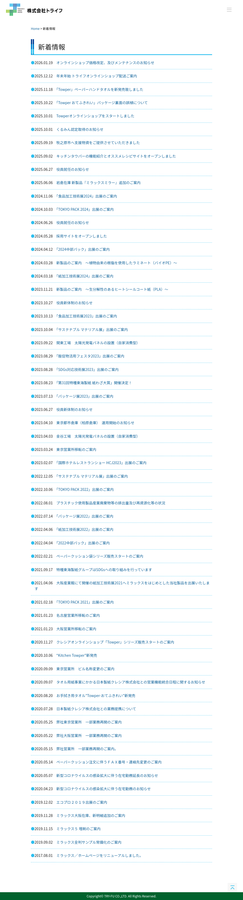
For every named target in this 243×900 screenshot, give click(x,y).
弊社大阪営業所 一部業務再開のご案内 (89, 735)
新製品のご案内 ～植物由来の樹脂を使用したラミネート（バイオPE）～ (116, 262)
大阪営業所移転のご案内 (76, 628)
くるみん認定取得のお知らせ (79, 129)
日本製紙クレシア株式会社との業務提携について (96, 708)
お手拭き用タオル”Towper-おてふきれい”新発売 (96, 695)
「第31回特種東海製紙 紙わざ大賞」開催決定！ (94, 382)
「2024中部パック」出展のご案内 (83, 249)
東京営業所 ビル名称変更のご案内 (85, 668)
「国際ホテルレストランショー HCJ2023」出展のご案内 (101, 462)
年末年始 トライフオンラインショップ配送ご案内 (96, 75)
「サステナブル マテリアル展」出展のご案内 (92, 329)
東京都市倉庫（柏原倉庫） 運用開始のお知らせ (95, 422)
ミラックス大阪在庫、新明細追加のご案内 (90, 815)
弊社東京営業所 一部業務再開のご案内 (89, 722)
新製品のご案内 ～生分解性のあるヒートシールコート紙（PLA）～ (112, 289)
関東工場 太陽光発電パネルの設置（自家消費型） (98, 342)
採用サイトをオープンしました (81, 236)
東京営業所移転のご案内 (76, 449)
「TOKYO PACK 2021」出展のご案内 (85, 602)
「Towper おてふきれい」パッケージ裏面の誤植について (102, 102)
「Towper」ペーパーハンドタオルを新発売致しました (99, 89)
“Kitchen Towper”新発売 (76, 655)
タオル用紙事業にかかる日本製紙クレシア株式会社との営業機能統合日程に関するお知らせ (130, 682)
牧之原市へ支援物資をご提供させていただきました (98, 142)
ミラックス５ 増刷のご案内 (78, 828)
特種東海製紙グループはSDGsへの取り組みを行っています (104, 569)
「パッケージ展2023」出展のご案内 (84, 396)
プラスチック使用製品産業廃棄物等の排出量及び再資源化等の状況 (110, 502)
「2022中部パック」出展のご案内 (83, 542)
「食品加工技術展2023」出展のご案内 (86, 316)
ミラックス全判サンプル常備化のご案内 (89, 842)
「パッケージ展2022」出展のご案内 (84, 516)
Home (35, 28)
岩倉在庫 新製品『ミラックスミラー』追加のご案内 (98, 182)
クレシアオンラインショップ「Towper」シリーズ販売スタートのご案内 (115, 642)
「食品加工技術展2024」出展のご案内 (86, 196)
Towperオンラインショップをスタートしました (95, 115)
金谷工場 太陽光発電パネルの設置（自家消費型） (98, 436)
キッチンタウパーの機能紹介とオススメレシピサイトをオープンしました (116, 156)
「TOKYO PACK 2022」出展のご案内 (85, 489)
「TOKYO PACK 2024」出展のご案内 (85, 209)
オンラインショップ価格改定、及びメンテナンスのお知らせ (105, 62)
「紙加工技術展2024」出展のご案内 (84, 276)
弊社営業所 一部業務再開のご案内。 (87, 748)
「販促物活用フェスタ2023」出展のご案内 (90, 355)
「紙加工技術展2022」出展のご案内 (84, 529)
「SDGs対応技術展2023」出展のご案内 (87, 369)
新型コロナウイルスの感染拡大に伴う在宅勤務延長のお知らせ (107, 775)
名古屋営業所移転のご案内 (78, 615)
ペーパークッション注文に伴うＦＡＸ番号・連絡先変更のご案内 (109, 761)
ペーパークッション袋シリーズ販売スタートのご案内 (99, 556)
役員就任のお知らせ (72, 169)
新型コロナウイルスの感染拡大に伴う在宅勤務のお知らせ (103, 788)
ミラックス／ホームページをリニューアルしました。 (99, 855)
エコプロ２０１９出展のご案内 (81, 802)
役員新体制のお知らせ (74, 302)
